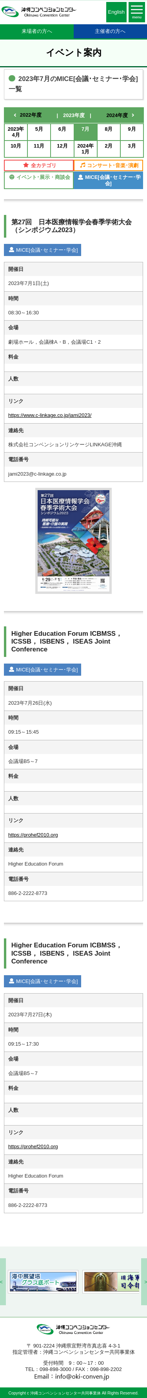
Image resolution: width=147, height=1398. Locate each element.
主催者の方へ (110, 31)
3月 (132, 146)
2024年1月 (85, 149)
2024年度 (117, 115)
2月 (109, 146)
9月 (132, 129)
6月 (62, 129)
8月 (109, 129)
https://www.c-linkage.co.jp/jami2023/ (49, 415)
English (116, 12)
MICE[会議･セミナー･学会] (109, 180)
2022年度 (31, 115)
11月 (39, 146)
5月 (39, 129)
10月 (16, 146)
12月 (62, 146)
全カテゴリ (39, 165)
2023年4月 (16, 132)
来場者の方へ (37, 31)
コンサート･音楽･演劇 (109, 165)
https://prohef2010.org (33, 835)
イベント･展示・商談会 (39, 177)
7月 (85, 129)
